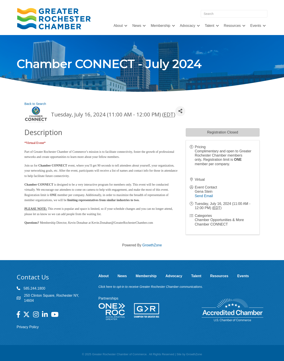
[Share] (180, 111)
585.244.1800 (34, 288)
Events (255, 25)
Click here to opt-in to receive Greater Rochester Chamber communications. (151, 286)
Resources (232, 25)
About (118, 25)
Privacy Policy (28, 327)
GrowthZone (152, 245)
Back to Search (35, 104)
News (136, 25)
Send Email (204, 196)
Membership (160, 25)
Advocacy (187, 25)
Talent (209, 25)
